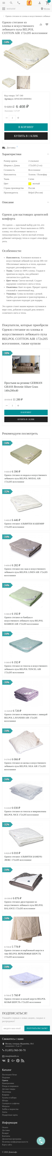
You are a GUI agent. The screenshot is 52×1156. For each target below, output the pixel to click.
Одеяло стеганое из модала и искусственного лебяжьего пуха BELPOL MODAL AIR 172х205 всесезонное (25, 478)
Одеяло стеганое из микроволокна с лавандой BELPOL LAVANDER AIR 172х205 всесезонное (25, 717)
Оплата (5, 1127)
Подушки (6, 1078)
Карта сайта (7, 1145)
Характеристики (11, 154)
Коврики (5, 1095)
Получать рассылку (37, 1028)
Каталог (9, 8)
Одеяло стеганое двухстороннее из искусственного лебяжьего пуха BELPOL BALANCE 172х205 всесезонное (23, 905)
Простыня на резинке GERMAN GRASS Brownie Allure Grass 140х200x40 (23, 386)
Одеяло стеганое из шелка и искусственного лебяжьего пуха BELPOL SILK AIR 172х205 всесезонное (25, 766)
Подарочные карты (10, 1115)
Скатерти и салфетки (10, 1103)
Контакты (6, 1136)
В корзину (26, 127)
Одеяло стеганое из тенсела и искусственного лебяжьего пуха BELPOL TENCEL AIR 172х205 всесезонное (25, 669)
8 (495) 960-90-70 (15, 1050)
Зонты (4, 1112)
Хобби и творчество (10, 1109)
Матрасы (5, 1106)
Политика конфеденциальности (15, 1142)
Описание (8, 202)
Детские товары (8, 1089)
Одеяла (5, 1080)
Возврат (5, 1133)
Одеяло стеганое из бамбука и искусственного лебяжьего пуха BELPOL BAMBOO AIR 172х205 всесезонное (23, 620)
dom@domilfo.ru (12, 1056)
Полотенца (6, 1092)
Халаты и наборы (9, 1098)
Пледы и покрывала (10, 1086)
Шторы (5, 1101)
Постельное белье (9, 1075)
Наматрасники (8, 1083)
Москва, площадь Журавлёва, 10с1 (19, 1044)
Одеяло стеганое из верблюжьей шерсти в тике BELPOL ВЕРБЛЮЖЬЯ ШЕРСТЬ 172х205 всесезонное (24, 953)
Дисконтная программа (11, 1139)
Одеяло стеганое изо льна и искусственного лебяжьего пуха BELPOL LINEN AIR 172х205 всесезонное (26, 572)
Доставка (6, 1130)
